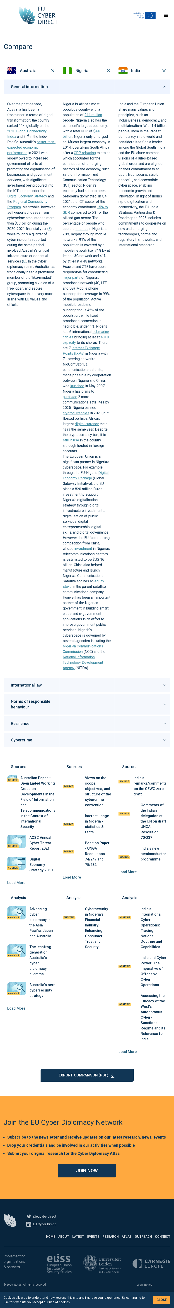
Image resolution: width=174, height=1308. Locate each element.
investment (83, 555)
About (32, 1243)
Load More (16, 890)
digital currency (87, 431)
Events (73, 1243)
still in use (71, 447)
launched (77, 393)
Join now (87, 1177)
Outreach (138, 1243)
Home (14, 1243)
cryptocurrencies (76, 420)
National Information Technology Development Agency (83, 669)
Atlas (116, 1243)
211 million (93, 122)
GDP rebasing (85, 159)
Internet (81, 235)
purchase (70, 403)
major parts (71, 284)
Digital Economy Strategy (27, 203)
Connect (162, 1243)
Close (162, 1300)
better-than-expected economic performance (31, 154)
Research (95, 1243)
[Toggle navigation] (166, 19)
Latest (52, 1243)
